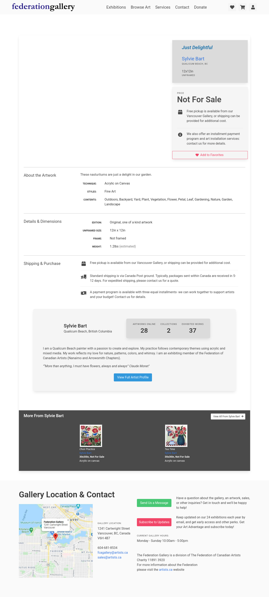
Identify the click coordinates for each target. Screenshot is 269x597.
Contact (182, 7)
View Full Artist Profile (133, 377)
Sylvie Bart (193, 59)
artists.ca (165, 570)
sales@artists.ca (109, 557)
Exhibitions (116, 7)
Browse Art (140, 7)
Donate (200, 7)
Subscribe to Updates (154, 522)
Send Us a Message (154, 503)
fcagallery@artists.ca (113, 552)
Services (162, 7)
